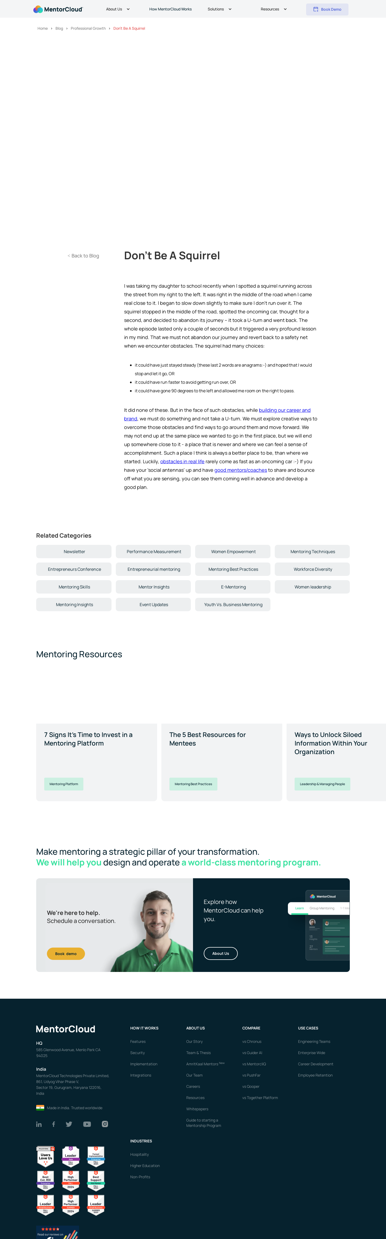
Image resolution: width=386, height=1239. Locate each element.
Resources (195, 1097)
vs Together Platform (260, 1097)
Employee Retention (315, 1075)
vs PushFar (251, 1075)
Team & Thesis (198, 1052)
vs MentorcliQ (254, 1063)
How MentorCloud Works (170, 9)
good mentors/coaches (240, 470)
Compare (251, 1028)
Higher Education (145, 1165)
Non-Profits (140, 1176)
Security (137, 1052)
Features (138, 1041)
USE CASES (308, 1028)
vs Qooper (250, 1086)
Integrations (140, 1075)
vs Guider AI (252, 1052)
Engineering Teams (314, 1041)
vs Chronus (251, 1041)
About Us (220, 953)
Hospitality (139, 1154)
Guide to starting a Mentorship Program (203, 1123)
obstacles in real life (182, 461)
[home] (57, 8)
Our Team (194, 1075)
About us (195, 1028)
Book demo (66, 953)
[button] (118, 9)
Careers (193, 1086)
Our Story (194, 1041)
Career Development (315, 1063)
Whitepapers (197, 1108)
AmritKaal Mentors (205, 1063)
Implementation (143, 1063)
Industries (141, 1140)
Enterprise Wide (311, 1052)
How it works (144, 1028)
